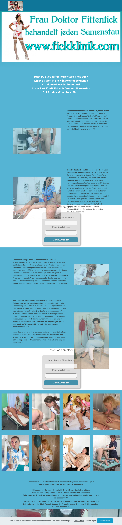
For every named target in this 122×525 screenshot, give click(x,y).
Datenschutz (79, 522)
